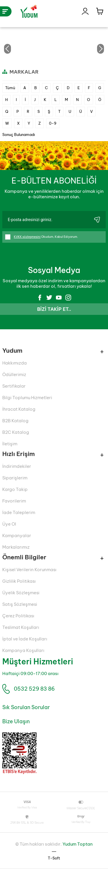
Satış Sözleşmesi (19, 604)
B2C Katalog (15, 432)
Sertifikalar (14, 386)
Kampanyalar (16, 535)
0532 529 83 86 (34, 688)
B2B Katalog (15, 420)
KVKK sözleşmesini (27, 237)
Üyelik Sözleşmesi (20, 592)
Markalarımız (16, 547)
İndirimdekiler (16, 466)
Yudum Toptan (77, 844)
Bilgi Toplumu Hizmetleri (27, 397)
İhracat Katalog (18, 409)
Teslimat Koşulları (20, 627)
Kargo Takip (15, 489)
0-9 (52, 123)
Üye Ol (9, 524)
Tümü (10, 87)
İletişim (9, 443)
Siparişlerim (14, 478)
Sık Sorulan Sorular (26, 707)
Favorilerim (14, 501)
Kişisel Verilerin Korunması (29, 569)
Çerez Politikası (18, 615)
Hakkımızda (14, 363)
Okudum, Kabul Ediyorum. (41, 237)
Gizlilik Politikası (19, 581)
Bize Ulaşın (16, 721)
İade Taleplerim (18, 512)
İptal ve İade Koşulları (24, 639)
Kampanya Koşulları (23, 650)
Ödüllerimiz (14, 374)
